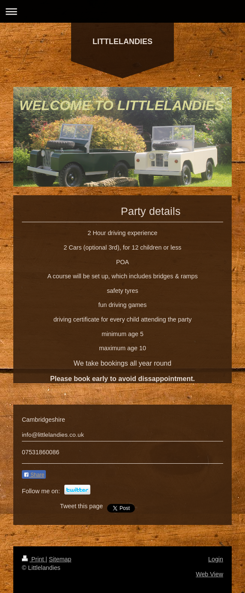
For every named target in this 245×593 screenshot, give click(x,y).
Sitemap (60, 559)
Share (34, 475)
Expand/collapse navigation (122, 11)
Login (215, 559)
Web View (209, 574)
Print (33, 559)
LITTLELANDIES (122, 41)
